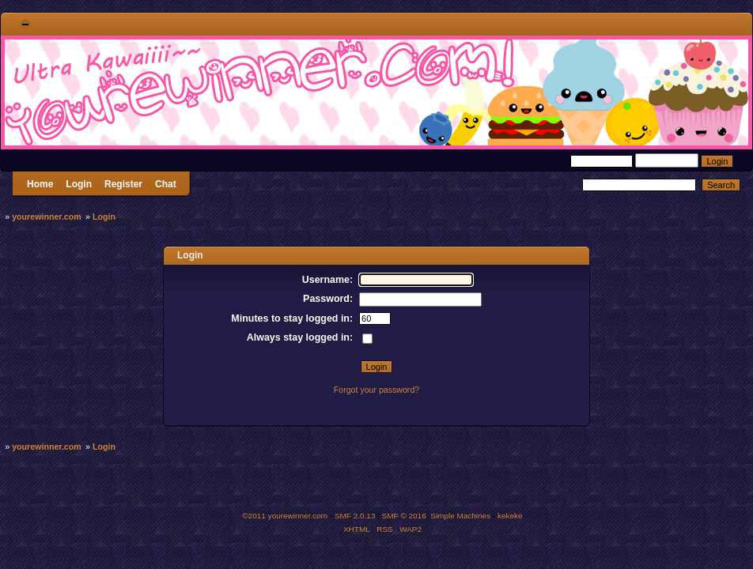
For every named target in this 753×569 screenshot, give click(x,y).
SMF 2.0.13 (355, 515)
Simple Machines (460, 515)
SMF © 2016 (404, 515)
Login (79, 184)
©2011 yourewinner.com (284, 515)
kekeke (510, 515)
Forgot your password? (376, 389)
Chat (165, 184)
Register (123, 184)
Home (40, 184)
